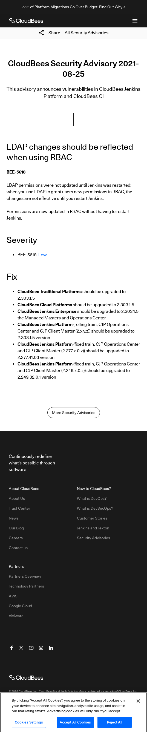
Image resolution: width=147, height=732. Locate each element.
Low (42, 254)
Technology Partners (26, 586)
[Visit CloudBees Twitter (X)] (21, 648)
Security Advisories (93, 538)
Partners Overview (25, 576)
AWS (13, 596)
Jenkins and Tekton (93, 528)
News (14, 518)
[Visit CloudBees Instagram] (41, 648)
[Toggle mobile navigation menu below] (135, 21)
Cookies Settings (29, 724)
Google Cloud (20, 606)
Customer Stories (92, 518)
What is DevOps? (91, 498)
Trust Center (19, 508)
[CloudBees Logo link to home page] (26, 21)
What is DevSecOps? (95, 508)
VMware (16, 616)
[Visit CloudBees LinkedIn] (51, 648)
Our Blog (16, 528)
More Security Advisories (73, 412)
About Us (17, 498)
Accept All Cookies (75, 724)
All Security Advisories (86, 32)
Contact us (18, 548)
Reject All (114, 724)
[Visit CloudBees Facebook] (11, 648)
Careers (16, 538)
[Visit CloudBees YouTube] (31, 648)
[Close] (138, 703)
